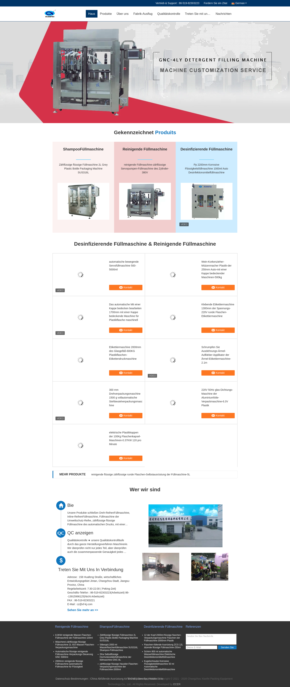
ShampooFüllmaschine (115, 626)
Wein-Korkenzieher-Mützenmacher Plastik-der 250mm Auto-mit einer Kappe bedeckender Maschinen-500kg (216, 269)
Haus (91, 13)
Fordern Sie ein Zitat (215, 3)
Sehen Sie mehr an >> (82, 610)
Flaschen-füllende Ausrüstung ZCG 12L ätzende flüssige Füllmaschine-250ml (163, 646)
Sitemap (142, 678)
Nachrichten (223, 13)
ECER (177, 684)
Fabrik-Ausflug (142, 13)
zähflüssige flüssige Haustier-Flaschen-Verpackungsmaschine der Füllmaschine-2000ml (119, 667)
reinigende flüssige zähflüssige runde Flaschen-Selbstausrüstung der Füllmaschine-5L (140, 474)
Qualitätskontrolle (168, 13)
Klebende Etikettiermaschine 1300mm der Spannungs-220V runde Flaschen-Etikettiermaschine (217, 310)
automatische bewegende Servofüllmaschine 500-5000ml (124, 265)
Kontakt (128, 287)
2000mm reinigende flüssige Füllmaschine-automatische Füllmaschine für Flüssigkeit (69, 664)
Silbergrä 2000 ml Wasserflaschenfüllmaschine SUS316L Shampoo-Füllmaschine (119, 647)
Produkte (106, 13)
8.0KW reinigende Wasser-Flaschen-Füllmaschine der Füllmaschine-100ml (74, 636)
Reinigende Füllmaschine (71, 626)
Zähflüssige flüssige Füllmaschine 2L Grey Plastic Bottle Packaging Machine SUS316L (119, 638)
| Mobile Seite (155, 678)
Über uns (123, 13)
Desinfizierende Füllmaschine (163, 626)
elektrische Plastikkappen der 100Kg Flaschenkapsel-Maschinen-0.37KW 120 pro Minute (125, 438)
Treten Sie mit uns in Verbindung (199, 13)
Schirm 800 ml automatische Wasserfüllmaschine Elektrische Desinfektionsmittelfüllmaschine (159, 654)
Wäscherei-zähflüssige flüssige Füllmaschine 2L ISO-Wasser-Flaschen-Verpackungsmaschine (75, 645)
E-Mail (131, 678)
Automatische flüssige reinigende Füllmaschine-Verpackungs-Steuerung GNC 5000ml (74, 654)
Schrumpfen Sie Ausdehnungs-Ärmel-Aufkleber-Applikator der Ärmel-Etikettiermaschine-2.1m (216, 355)
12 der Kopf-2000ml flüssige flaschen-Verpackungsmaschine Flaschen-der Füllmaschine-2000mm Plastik (162, 638)
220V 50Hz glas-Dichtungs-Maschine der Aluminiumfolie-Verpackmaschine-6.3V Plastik (217, 397)
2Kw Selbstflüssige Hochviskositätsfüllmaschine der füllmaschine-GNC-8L (115, 657)
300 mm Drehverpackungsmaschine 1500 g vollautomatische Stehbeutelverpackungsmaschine (125, 397)
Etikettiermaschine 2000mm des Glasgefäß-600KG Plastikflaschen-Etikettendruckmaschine (125, 353)
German (241, 3)
